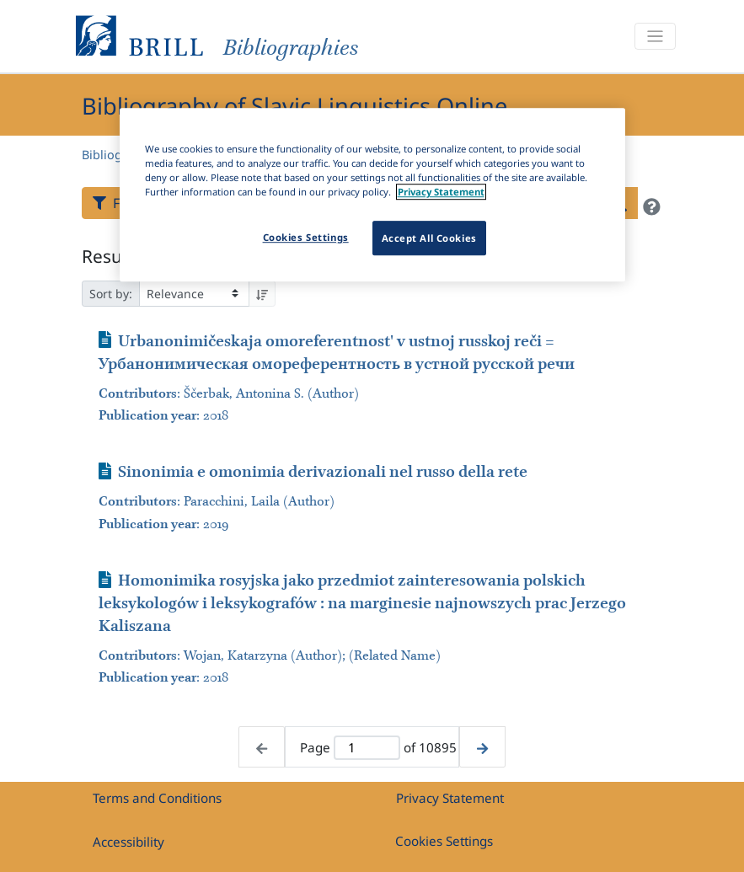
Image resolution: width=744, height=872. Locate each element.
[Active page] (367, 748)
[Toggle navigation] (654, 37)
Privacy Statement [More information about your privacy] (441, 192)
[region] (372, 194)
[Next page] (482, 747)
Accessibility (128, 841)
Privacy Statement (450, 797)
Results (112, 256)
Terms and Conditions (157, 797)
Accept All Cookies (429, 238)
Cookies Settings (444, 840)
